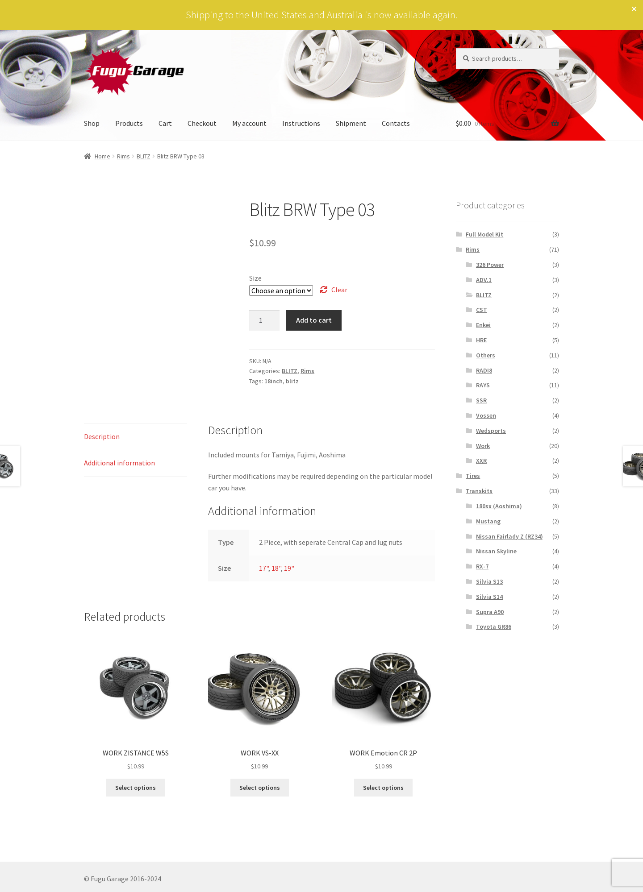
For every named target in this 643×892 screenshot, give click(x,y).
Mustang (488, 521)
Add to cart (314, 319)
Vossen (486, 415)
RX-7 (482, 566)
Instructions (301, 123)
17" (263, 568)
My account (249, 123)
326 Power (490, 265)
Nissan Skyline (496, 551)
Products (129, 123)
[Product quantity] (264, 320)
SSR (481, 400)
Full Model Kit (484, 234)
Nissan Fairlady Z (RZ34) (509, 536)
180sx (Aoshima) (499, 506)
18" (276, 568)
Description (102, 436)
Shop (92, 123)
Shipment (351, 123)
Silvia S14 (489, 597)
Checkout (202, 123)
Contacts (396, 123)
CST (481, 310)
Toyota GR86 (493, 626)
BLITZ (143, 156)
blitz (292, 381)
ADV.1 (484, 280)
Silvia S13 (489, 581)
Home (102, 156)
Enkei (483, 325)
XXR (481, 460)
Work (483, 446)
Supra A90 (490, 612)
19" (289, 568)
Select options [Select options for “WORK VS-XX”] (259, 788)
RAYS (483, 385)
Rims (123, 156)
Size (255, 278)
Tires (473, 476)
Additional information (119, 462)
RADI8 (484, 370)
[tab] (135, 437)
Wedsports (491, 431)
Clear (339, 289)
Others (485, 355)
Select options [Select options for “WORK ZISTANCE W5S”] (135, 788)
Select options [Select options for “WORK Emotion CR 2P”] (383, 788)
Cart (165, 123)
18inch (273, 381)
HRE (481, 340)
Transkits (479, 491)
